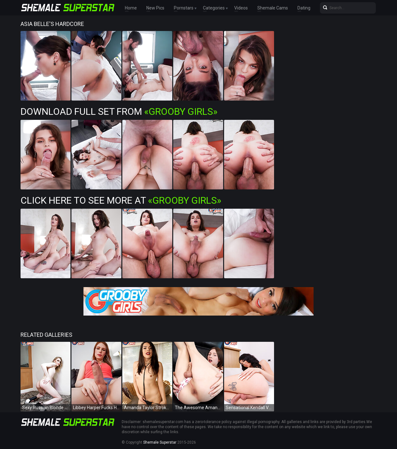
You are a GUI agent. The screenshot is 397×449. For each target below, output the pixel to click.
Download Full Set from (119, 111)
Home (131, 7)
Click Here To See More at (121, 200)
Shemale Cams (272, 7)
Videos (241, 7)
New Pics (155, 7)
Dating (303, 7)
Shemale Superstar (159, 442)
